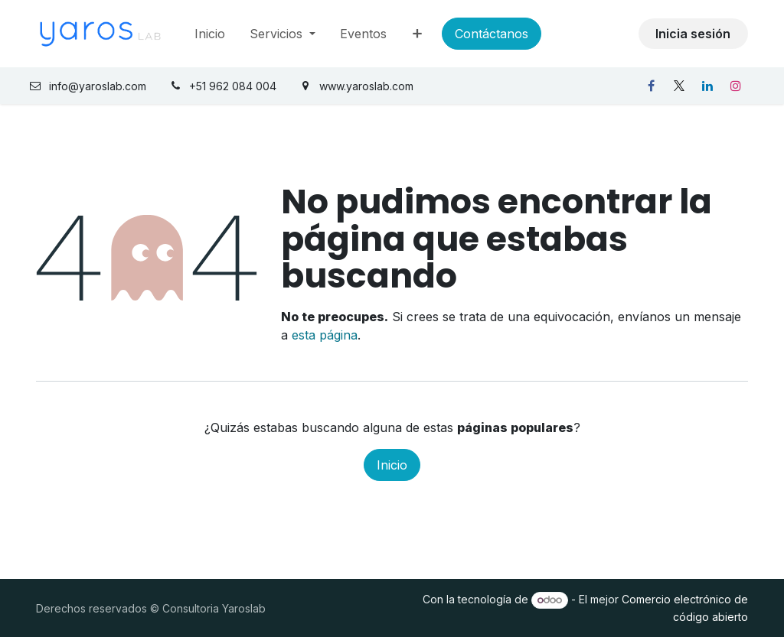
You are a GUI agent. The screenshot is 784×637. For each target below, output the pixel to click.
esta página (325, 335)
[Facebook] (651, 85)
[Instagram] (736, 85)
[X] (679, 85)
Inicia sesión (692, 33)
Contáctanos (491, 33)
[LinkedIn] (707, 85)
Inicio (392, 465)
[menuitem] (209, 33)
